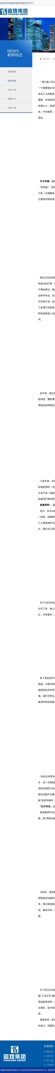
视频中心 (12, 99)
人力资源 (49, 1065)
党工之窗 (49, 1060)
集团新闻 (12, 71)
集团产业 (49, 1056)
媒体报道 (12, 80)
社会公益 (12, 90)
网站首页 (46, 59)
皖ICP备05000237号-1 (38, 1070)
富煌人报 (12, 108)
